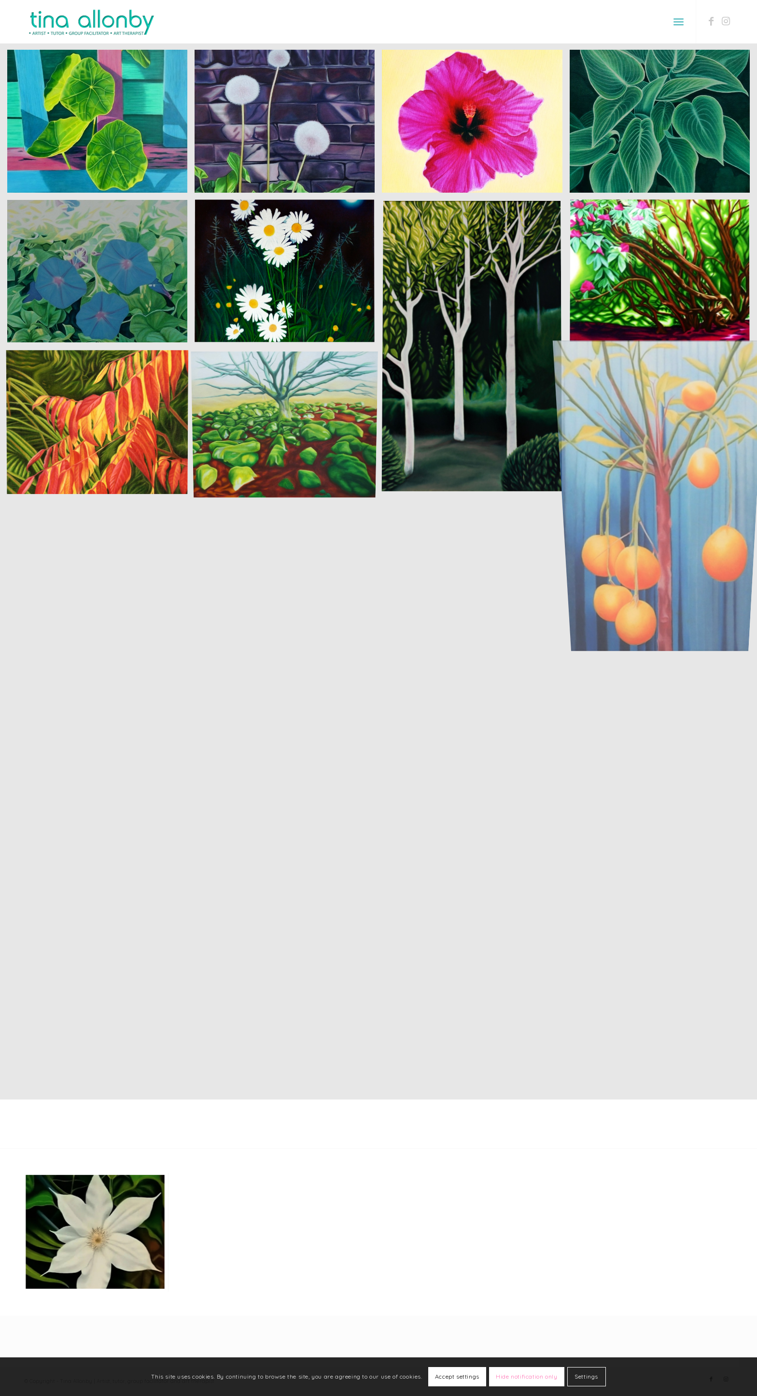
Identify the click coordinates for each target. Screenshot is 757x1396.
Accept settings (457, 1376)
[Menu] (678, 22)
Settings (586, 1376)
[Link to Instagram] (725, 21)
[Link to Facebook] (711, 21)
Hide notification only (526, 1376)
